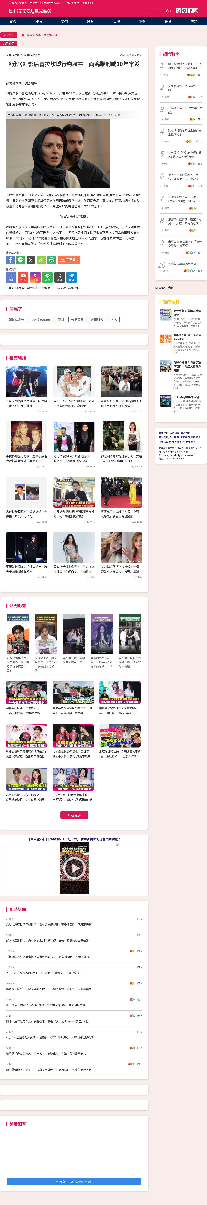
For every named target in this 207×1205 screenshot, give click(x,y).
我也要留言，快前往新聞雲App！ (74, 1181)
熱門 (64, 21)
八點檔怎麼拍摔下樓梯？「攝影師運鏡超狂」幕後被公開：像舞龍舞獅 (49, 924)
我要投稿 (163, 433)
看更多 (76, 815)
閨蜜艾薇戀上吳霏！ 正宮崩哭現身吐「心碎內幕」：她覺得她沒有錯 (74, 571)
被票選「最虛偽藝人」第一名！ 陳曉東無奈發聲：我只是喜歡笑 (46, 1053)
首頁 (12, 21)
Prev (12, 638)
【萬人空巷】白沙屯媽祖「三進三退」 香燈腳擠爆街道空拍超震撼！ (74, 839)
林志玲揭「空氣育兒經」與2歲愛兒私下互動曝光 (184, 154)
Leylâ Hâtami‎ (41, 319)
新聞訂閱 (87, 2)
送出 (168, 11)
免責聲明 (190, 441)
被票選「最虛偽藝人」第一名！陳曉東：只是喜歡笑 (184, 177)
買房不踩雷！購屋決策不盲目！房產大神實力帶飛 (187, 366)
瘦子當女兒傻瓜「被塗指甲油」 (41, 35)
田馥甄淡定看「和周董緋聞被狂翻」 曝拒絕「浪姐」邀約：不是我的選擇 (119, 713)
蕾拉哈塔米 (16, 319)
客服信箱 (185, 437)
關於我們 (185, 433)
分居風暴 (77, 319)
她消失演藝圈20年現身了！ (185, 264)
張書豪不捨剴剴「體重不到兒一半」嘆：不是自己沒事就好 (184, 221)
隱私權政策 (165, 441)
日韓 (116, 21)
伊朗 (61, 319)
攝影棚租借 (72, 2)
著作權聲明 (178, 441)
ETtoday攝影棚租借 (186, 397)
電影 (168, 21)
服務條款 (196, 437)
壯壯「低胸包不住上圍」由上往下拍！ (184, 132)
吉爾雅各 (97, 319)
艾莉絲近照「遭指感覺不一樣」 (184, 88)
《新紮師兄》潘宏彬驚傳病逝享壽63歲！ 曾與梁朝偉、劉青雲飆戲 (47, 956)
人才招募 (174, 433)
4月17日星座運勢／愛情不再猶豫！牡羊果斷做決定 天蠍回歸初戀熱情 (49, 1037)
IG (195, 10)
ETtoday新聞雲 (18, 2)
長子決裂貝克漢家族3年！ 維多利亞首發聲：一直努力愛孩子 (44, 973)
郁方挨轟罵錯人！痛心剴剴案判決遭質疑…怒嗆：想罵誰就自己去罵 (47, 940)
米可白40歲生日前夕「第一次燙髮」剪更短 (185, 243)
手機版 (34, 2)
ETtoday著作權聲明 (65, 288)
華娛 (142, 21)
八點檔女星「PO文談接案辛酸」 (185, 110)
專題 (194, 21)
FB (190, 10)
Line (184, 10)
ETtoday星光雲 (30, 11)
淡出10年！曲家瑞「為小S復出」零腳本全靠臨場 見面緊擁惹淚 (45, 1005)
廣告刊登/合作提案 (169, 437)
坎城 (114, 319)
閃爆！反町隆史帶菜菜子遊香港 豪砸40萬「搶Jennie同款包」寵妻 (48, 1021)
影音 (90, 21)
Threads (178, 10)
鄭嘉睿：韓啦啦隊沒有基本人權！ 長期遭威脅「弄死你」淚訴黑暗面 (49, 989)
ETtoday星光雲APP (51, 2)
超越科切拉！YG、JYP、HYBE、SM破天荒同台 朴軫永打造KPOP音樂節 (184, 199)
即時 (38, 21)
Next (137, 638)
